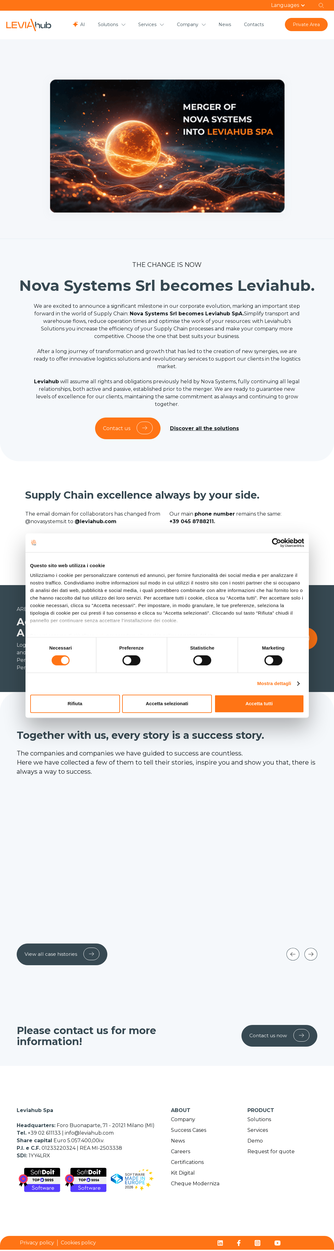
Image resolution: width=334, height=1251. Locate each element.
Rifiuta (75, 703)
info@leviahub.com (89, 1134)
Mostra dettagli (274, 683)
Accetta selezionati (167, 703)
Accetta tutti (259, 703)
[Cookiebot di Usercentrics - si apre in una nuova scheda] (276, 542)
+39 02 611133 (45, 1134)
